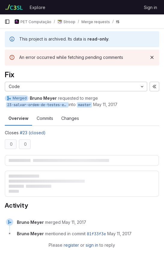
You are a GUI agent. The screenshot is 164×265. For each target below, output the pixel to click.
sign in (92, 245)
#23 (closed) (33, 132)
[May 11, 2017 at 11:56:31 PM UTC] (119, 233)
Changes (70, 118)
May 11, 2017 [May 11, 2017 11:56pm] (105, 104)
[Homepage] (14, 7)
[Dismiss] (152, 57)
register (71, 245)
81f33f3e (96, 233)
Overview (18, 118)
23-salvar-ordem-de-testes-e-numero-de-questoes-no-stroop (37, 104)
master (84, 104)
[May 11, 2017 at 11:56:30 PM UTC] (74, 222)
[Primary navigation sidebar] (7, 21)
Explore (37, 7)
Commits (45, 118)
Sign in (150, 7)
